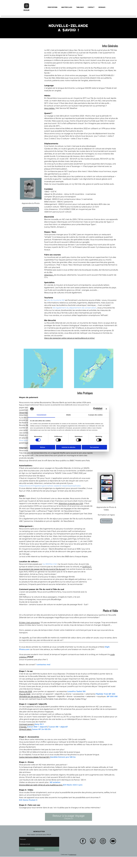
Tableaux (80, 7)
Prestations (52, 7)
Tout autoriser (94, 447)
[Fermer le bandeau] (106, 408)
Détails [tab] (68, 415)
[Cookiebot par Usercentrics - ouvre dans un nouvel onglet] (94, 408)
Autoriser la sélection (68, 447)
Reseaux (102, 7)
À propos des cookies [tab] (95, 415)
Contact (91, 7)
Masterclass (67, 7)
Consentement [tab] (41, 415)
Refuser (42, 447)
